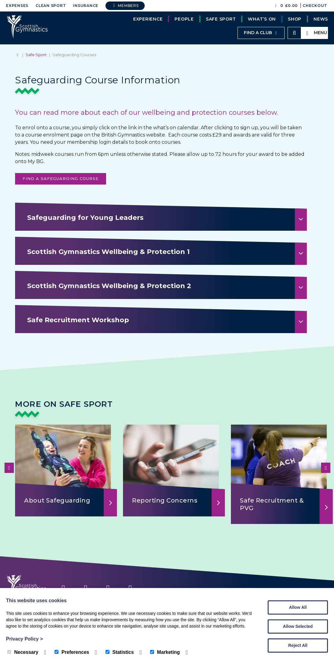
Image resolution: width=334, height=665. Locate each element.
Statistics (120, 652)
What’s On (262, 19)
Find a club (261, 32)
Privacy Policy (24, 638)
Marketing (165, 652)
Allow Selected (298, 626)
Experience (148, 19)
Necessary (22, 652)
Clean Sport (51, 5)
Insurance (85, 5)
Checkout (315, 5)
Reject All (297, 645)
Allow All (298, 607)
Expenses (17, 5)
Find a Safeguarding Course (61, 178)
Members (125, 5)
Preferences (72, 652)
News (321, 19)
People (184, 19)
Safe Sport (221, 19)
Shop (294, 19)
